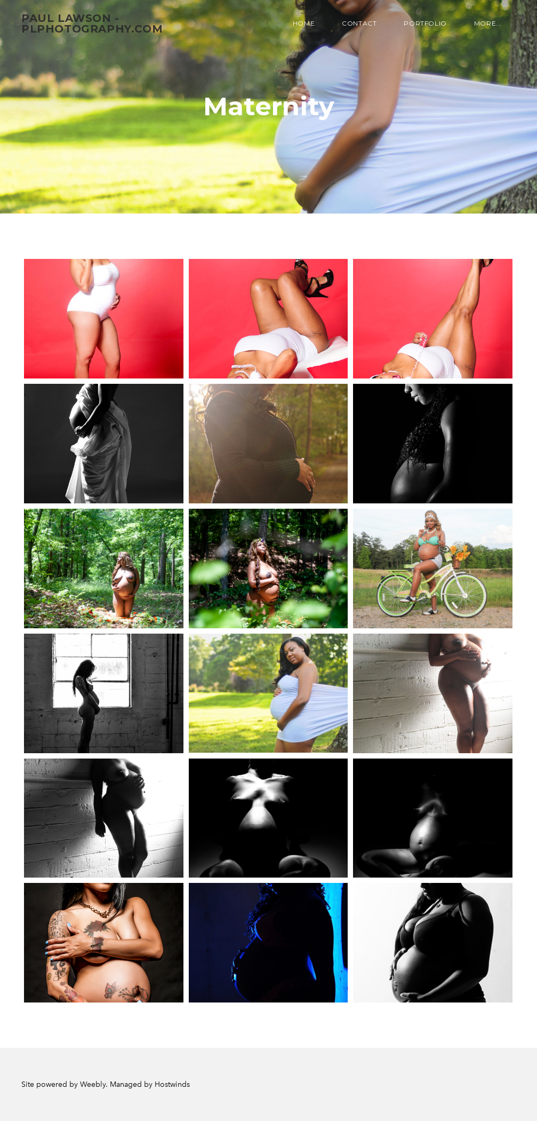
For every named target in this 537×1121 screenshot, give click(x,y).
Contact (359, 23)
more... (488, 23)
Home (304, 23)
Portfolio (425, 23)
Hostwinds (172, 1084)
